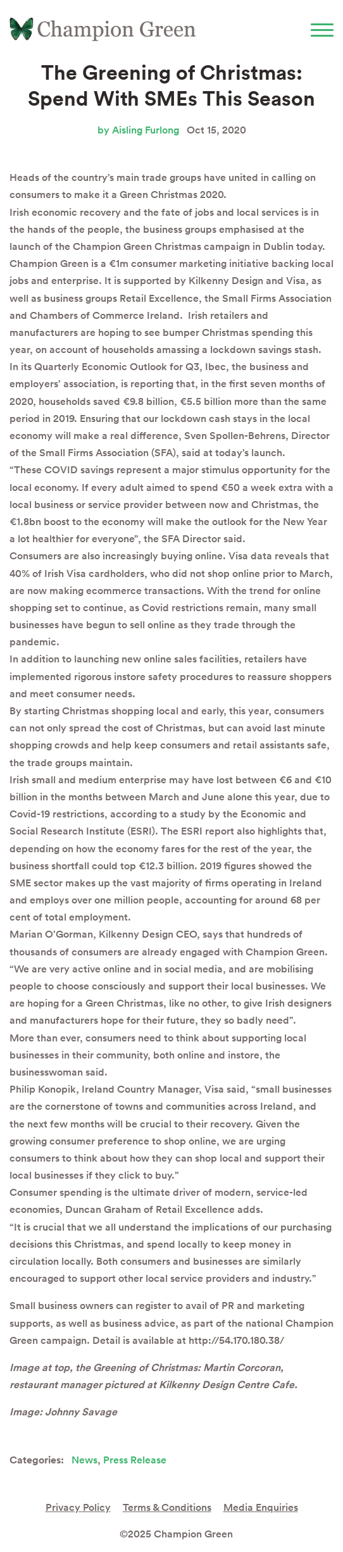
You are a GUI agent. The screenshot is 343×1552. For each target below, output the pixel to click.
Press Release (134, 1460)
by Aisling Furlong (138, 130)
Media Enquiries (260, 1507)
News (84, 1460)
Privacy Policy (78, 1507)
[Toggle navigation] (322, 29)
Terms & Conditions (167, 1507)
